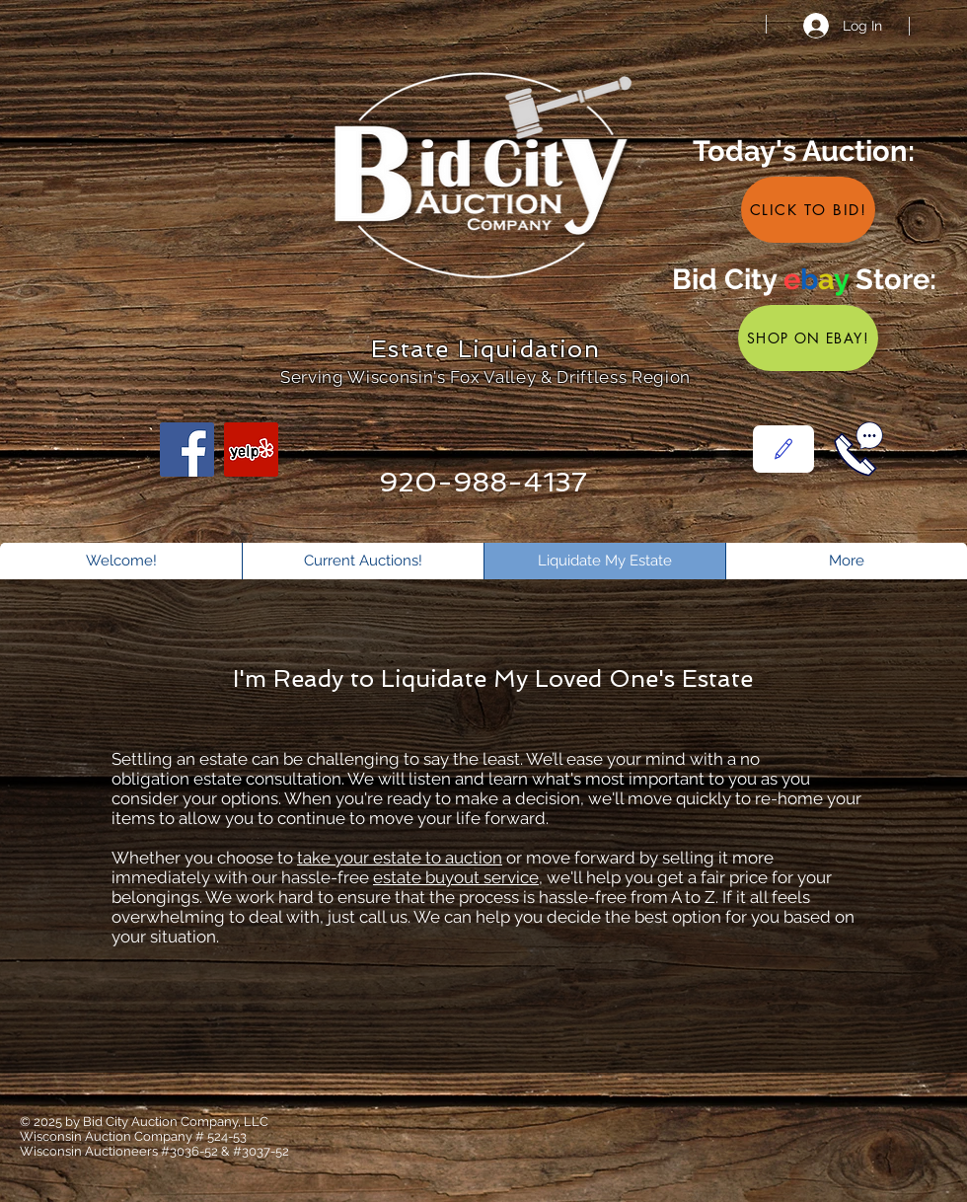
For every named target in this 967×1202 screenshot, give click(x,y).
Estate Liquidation (485, 349)
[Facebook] (187, 449)
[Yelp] (251, 449)
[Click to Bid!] (808, 210)
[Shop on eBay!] (808, 338)
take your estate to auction (399, 857)
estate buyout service (456, 877)
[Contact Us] (783, 449)
